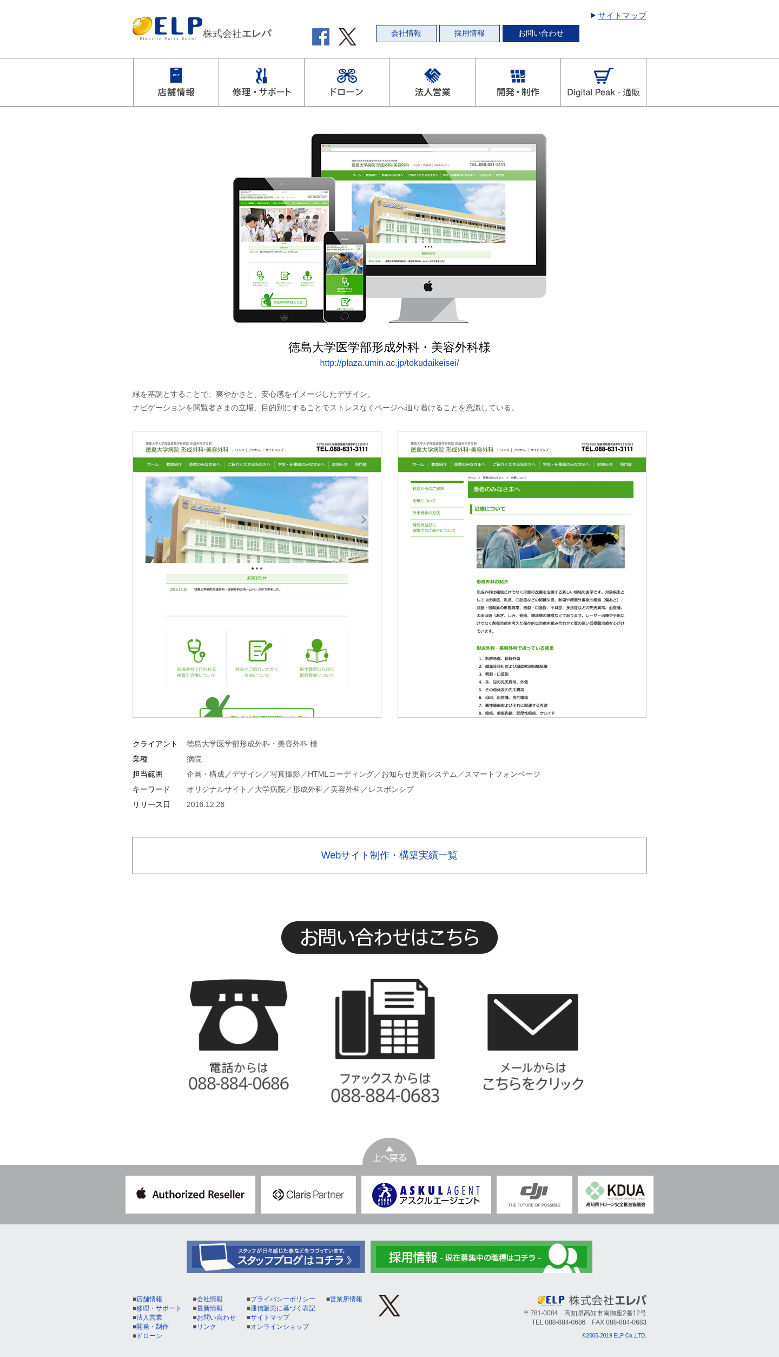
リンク (206, 1326)
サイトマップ (622, 15)
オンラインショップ (279, 1326)
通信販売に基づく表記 (282, 1308)
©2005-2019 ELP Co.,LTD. (614, 1336)
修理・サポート (159, 1308)
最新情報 (210, 1308)
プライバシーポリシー (282, 1299)
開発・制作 (152, 1326)
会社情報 (406, 33)
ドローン (149, 1336)
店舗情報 (149, 1299)
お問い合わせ (541, 33)
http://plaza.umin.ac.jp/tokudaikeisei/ (389, 363)
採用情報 (469, 33)
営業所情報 (346, 1299)
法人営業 (149, 1317)
